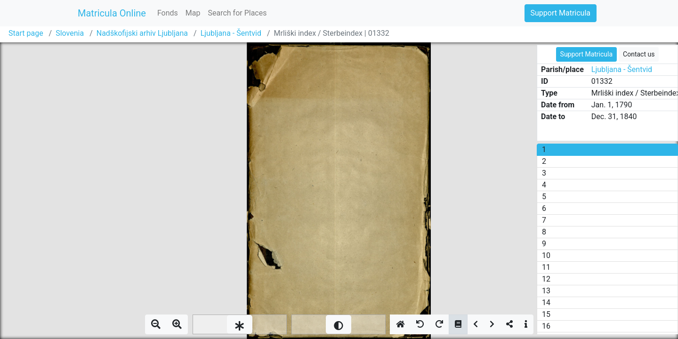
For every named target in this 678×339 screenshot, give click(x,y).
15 (546, 314)
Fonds (167, 12)
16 (546, 326)
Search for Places (237, 12)
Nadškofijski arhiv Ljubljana (142, 33)
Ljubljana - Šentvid (231, 33)
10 (546, 255)
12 (546, 278)
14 (546, 302)
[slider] (240, 324)
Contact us (638, 54)
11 (546, 267)
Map (193, 12)
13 (546, 290)
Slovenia (70, 33)
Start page (25, 33)
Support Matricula (560, 12)
